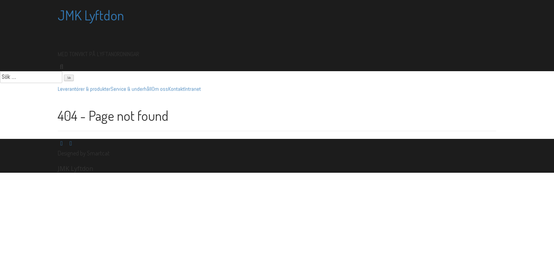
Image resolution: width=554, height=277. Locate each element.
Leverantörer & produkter (84, 88)
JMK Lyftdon (91, 15)
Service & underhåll (131, 88)
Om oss (160, 88)
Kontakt (176, 88)
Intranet (192, 88)
